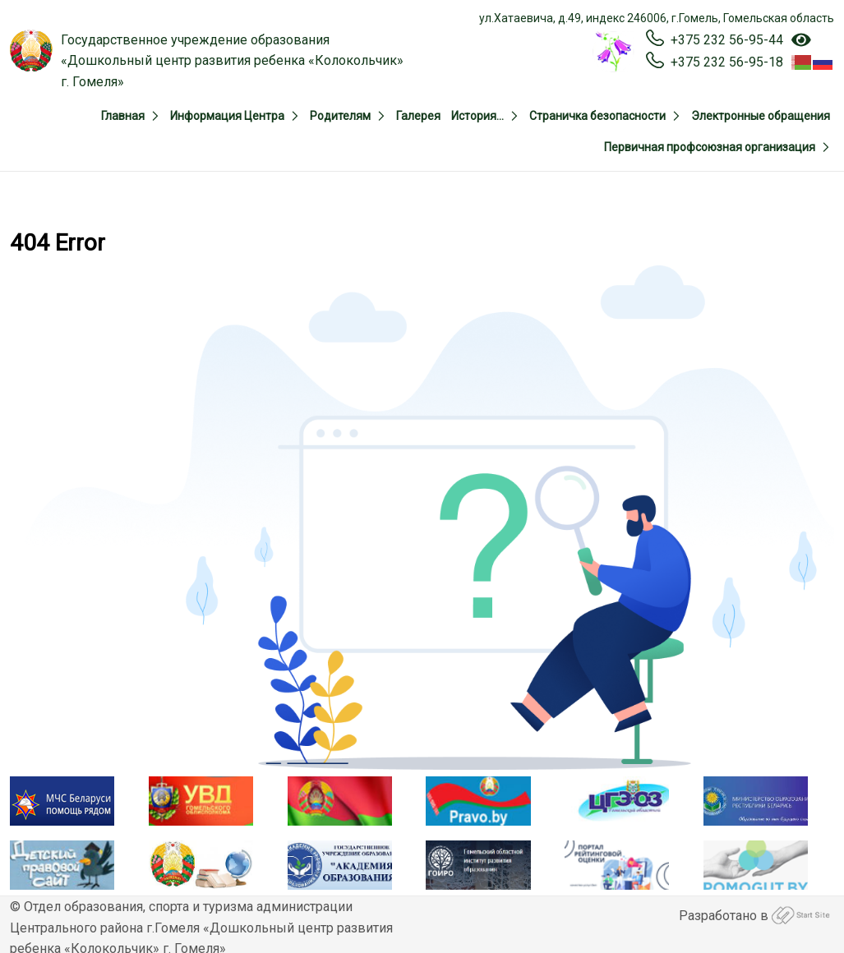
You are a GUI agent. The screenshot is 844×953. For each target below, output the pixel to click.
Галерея (418, 115)
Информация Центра (227, 115)
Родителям (340, 115)
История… (477, 115)
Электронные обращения (760, 115)
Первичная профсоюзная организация (709, 147)
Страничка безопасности (597, 115)
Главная (123, 115)
